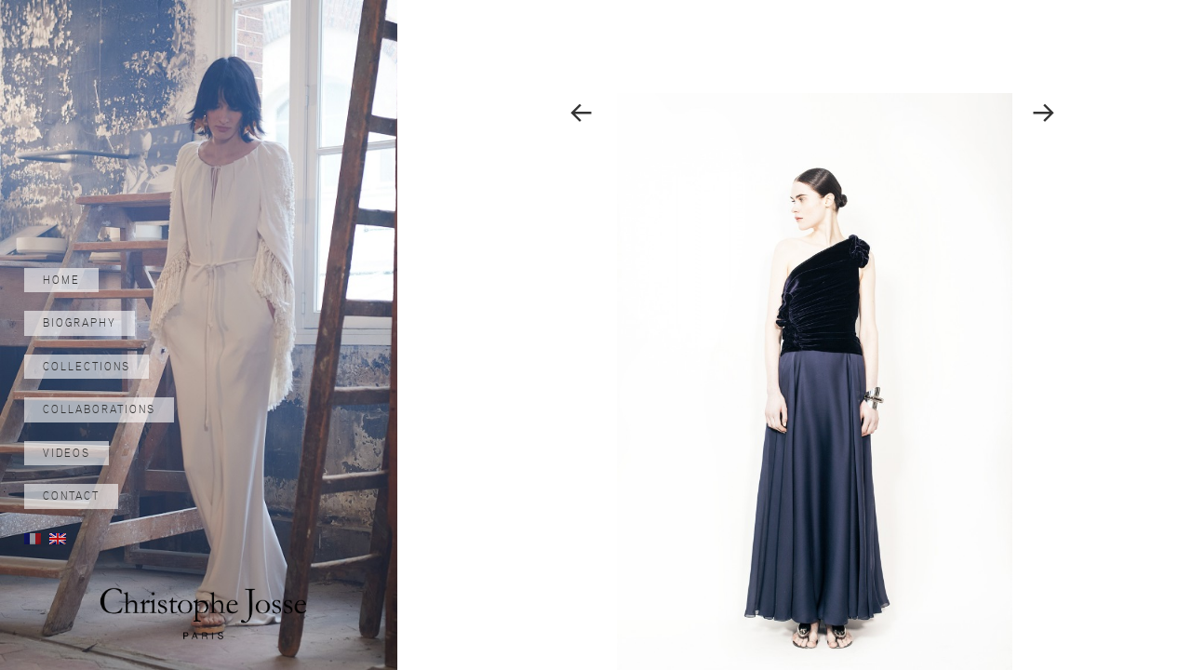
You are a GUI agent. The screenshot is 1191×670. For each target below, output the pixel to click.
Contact (71, 496)
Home (61, 280)
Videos (66, 453)
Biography (79, 322)
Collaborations (99, 409)
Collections (86, 366)
